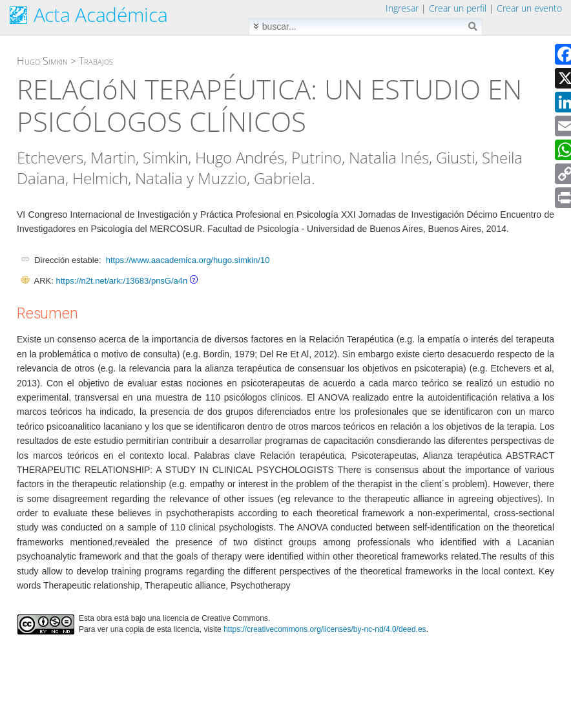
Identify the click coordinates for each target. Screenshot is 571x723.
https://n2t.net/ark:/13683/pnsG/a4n (121, 281)
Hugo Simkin (42, 61)
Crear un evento (529, 8)
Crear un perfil (457, 8)
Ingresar (402, 8)
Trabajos (96, 61)
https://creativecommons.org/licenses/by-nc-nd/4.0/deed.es (324, 629)
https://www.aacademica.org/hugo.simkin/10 (188, 260)
